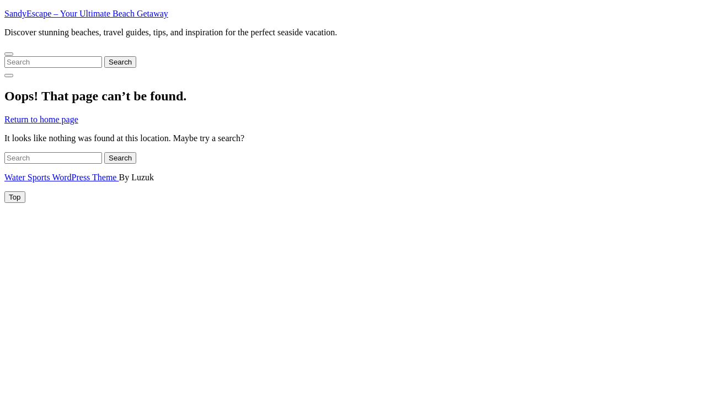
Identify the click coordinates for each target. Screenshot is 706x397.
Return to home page (41, 119)
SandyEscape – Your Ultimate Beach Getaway (86, 13)
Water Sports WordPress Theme (61, 177)
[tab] (14, 197)
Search (120, 62)
